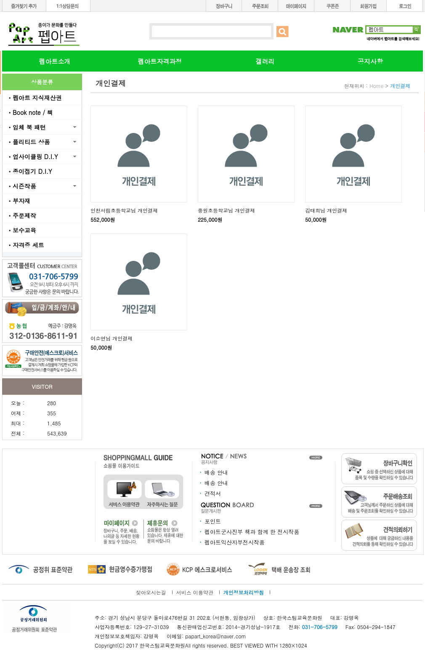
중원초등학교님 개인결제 (226, 210)
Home (376, 85)
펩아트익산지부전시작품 (235, 542)
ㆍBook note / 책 (30, 112)
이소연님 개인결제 (111, 338)
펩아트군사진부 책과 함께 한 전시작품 (252, 532)
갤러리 (265, 61)
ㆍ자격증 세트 (25, 245)
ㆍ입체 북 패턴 (26, 127)
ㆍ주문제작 (21, 215)
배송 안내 (216, 472)
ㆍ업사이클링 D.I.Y (32, 156)
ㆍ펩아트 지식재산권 (34, 97)
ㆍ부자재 (18, 201)
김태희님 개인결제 (326, 210)
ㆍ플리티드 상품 (28, 142)
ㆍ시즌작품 (21, 186)
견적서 (213, 493)
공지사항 (370, 61)
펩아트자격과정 (160, 61)
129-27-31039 (151, 626)
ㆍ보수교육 (21, 230)
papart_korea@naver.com (215, 636)
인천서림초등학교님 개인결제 (124, 210)
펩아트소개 (55, 61)
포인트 (213, 521)
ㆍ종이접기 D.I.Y (29, 171)
